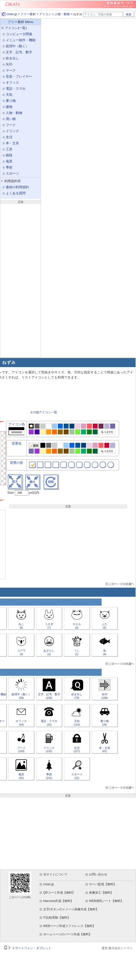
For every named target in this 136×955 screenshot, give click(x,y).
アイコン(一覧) (16, 28)
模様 (9, 155)
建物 (9, 107)
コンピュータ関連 (19, 34)
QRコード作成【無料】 (59, 892)
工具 (9, 149)
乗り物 (11, 101)
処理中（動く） (17, 46)
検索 (128, 14)
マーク (11, 70)
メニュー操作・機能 (20, 40)
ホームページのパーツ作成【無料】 (67, 934)
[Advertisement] (20, 280)
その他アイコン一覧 (43, 412)
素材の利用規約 (17, 187)
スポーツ (12, 173)
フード (11, 125)
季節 (9, 167)
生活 (9, 137)
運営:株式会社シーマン (117, 948)
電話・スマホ (16, 88)
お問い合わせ (98, 874)
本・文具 (12, 143)
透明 (34, 445)
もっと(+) (106, 431)
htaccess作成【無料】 (58, 901)
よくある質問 (16, 193)
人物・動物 (62, 14)
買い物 (11, 119)
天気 (9, 95)
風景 (9, 161)
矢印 (9, 64)
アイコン (45, 14)
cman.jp (9, 14)
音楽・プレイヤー (19, 76)
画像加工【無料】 (101, 892)
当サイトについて (55, 874)
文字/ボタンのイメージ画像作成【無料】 (71, 909)
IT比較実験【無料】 (56, 917)
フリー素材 (28, 14)
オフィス (12, 82)
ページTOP (119, 584)
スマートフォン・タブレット (31, 948)
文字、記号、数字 (19, 52)
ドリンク (12, 131)
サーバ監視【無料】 (102, 884)
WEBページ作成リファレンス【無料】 (69, 926)
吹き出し (12, 58)
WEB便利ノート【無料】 (106, 901)
